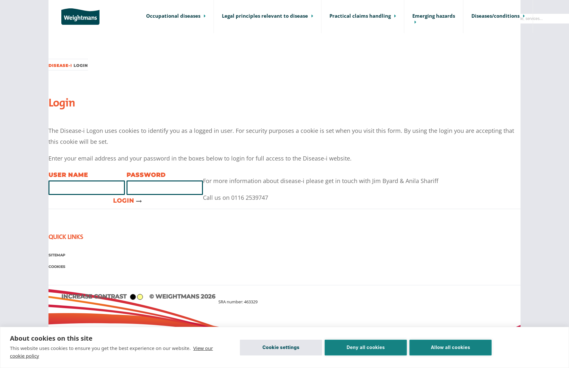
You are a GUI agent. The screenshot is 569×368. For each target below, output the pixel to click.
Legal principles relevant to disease (265, 16)
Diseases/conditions (495, 16)
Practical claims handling (360, 16)
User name (68, 175)
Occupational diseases (173, 16)
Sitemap (56, 255)
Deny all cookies (365, 347)
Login (127, 200)
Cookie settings (281, 347)
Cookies (56, 266)
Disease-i (60, 65)
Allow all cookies (450, 347)
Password (146, 175)
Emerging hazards (433, 16)
